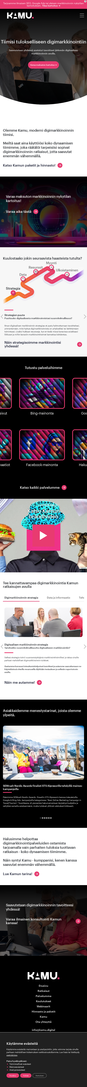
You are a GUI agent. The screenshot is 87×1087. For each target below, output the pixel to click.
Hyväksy (12, 1075)
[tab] (40, 818)
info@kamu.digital (43, 1029)
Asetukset (40, 1075)
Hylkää (25, 1075)
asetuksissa (11, 1055)
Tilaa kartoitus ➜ (51, 5)
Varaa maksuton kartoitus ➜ (43, 65)
